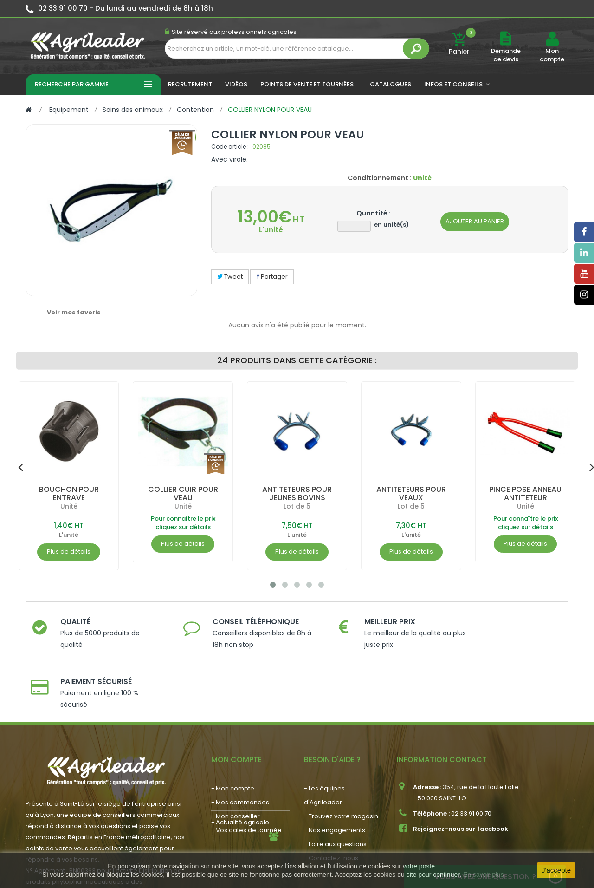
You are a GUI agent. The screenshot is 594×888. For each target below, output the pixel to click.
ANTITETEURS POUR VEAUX (411, 493)
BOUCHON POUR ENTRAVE (69, 493)
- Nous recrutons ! (238, 807)
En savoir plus (483, 874)
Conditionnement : (380, 178)
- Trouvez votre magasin (341, 756)
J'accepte (556, 870)
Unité (68, 506)
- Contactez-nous (331, 798)
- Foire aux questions (335, 784)
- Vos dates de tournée (246, 770)
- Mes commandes (240, 742)
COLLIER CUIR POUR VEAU (183, 493)
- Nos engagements (334, 770)
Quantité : (373, 213)
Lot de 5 (297, 506)
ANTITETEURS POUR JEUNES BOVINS (297, 493)
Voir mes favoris (74, 312)
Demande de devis (506, 55)
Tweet (230, 276)
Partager (272, 276)
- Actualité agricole (240, 794)
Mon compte (552, 55)
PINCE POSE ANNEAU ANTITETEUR (525, 493)
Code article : (230, 146)
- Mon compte (232, 728)
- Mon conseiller (235, 756)
